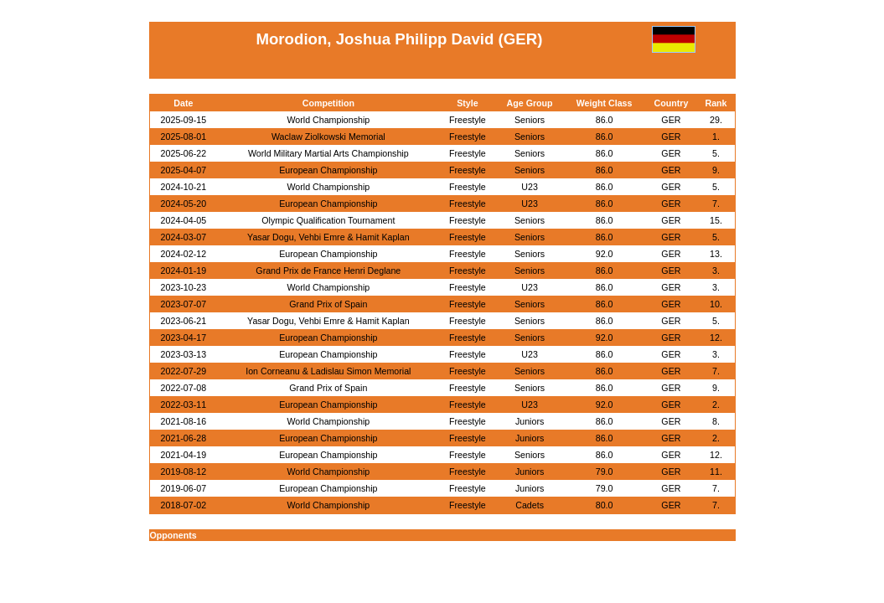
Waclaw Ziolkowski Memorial (328, 136)
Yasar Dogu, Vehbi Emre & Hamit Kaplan (328, 237)
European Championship (328, 170)
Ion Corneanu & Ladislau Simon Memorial (328, 371)
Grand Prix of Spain (328, 304)
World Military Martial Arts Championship (328, 153)
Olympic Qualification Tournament (328, 220)
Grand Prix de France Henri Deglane (328, 270)
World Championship (328, 120)
